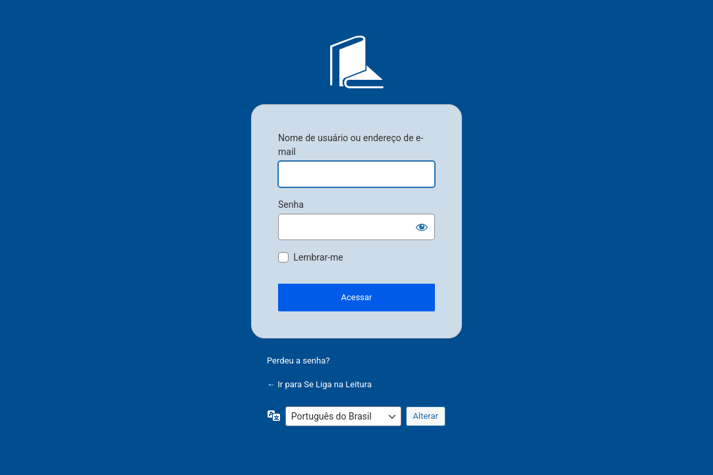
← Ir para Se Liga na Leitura (319, 384)
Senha (291, 204)
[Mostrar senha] (422, 227)
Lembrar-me (318, 257)
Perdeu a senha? (298, 360)
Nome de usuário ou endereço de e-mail (350, 145)
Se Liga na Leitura (356, 62)
